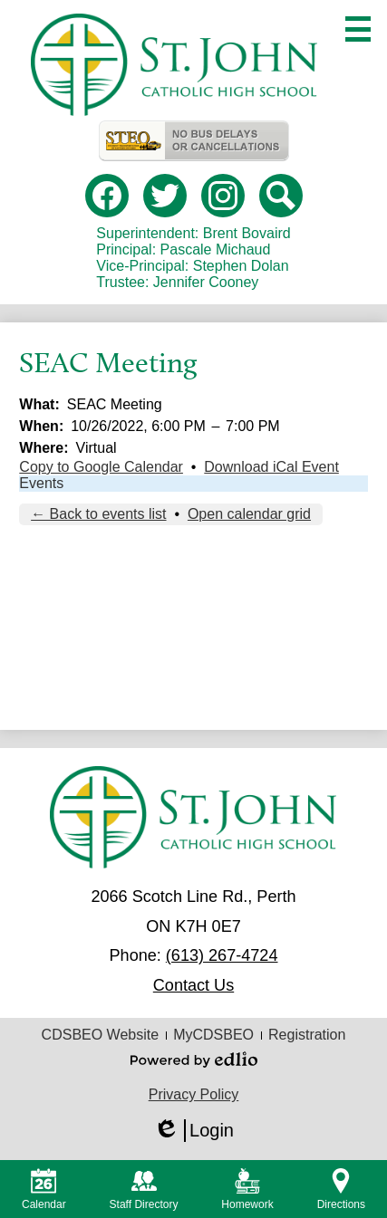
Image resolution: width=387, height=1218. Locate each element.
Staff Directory (144, 1189)
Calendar (44, 1189)
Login (193, 1130)
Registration (306, 1034)
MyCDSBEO (213, 1034)
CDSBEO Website (101, 1034)
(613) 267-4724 (222, 955)
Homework (247, 1189)
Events (41, 483)
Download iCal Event (271, 467)
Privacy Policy (194, 1094)
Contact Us (193, 985)
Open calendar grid (249, 514)
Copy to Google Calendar (101, 467)
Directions (341, 1189)
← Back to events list (98, 514)
